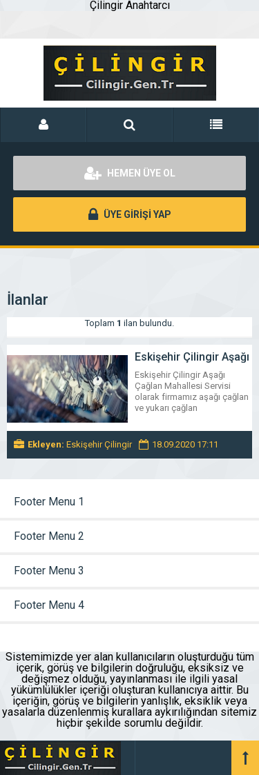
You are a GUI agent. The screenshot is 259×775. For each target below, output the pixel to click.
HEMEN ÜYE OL (129, 173)
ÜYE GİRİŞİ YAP (129, 214)
